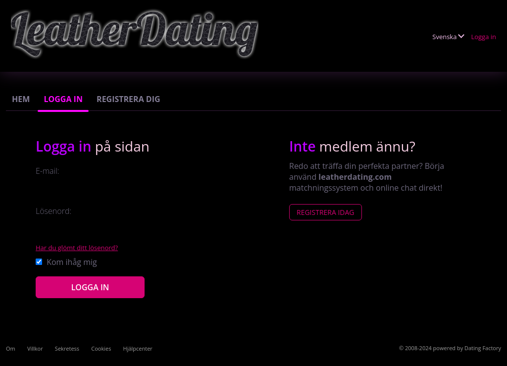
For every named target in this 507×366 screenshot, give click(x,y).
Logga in (483, 36)
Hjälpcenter (137, 348)
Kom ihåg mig (66, 262)
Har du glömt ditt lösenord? (77, 247)
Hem (21, 99)
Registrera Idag (326, 212)
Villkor (35, 348)
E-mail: (47, 170)
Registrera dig (128, 99)
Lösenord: (53, 211)
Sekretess (67, 348)
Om (10, 348)
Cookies (101, 348)
